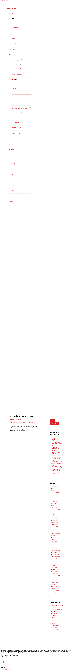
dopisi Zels (55, 613)
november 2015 (56, 578)
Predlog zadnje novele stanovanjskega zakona (57, 452)
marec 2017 (55, 543)
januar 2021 (55, 490)
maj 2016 (54, 565)
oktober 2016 (55, 554)
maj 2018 (54, 520)
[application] (13, 19)
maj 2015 (54, 584)
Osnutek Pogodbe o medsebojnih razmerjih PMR (57, 447)
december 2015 (56, 575)
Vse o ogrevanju (56, 632)
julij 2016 (54, 561)
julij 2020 (54, 497)
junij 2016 (54, 563)
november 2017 (56, 529)
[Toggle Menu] (20, 23)
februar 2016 (55, 571)
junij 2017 (54, 537)
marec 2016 (55, 569)
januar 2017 (55, 548)
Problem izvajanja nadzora (23, 423)
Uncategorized (55, 629)
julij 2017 (54, 535)
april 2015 (54, 586)
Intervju (54, 615)
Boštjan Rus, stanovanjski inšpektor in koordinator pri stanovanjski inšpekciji (57, 440)
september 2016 (56, 556)
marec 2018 (55, 522)
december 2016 (56, 550)
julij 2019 (54, 505)
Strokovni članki (56, 625)
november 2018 (56, 509)
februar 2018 (55, 524)
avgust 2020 (55, 494)
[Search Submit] (52, 420)
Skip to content (4, 0)
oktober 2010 (55, 590)
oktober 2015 (55, 580)
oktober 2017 (55, 531)
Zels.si (11, 8)
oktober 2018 (55, 511)
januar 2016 (55, 573)
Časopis (54, 611)
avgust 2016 (55, 558)
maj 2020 (54, 499)
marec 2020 (55, 501)
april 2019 (54, 507)
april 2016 (54, 567)
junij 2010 (54, 592)
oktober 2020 (55, 492)
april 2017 (54, 541)
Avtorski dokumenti (57, 609)
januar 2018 (55, 526)
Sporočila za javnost (57, 620)
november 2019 (56, 503)
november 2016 (56, 552)
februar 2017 (55, 546)
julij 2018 (54, 516)
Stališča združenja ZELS (15, 419)
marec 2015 (55, 588)
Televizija (54, 627)
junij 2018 (54, 518)
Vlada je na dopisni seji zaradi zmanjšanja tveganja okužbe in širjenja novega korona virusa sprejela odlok (57, 458)
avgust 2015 (55, 582)
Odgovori (54, 617)
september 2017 (56, 533)
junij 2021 (54, 488)
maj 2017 (54, 539)
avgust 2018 (55, 514)
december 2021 (56, 486)
